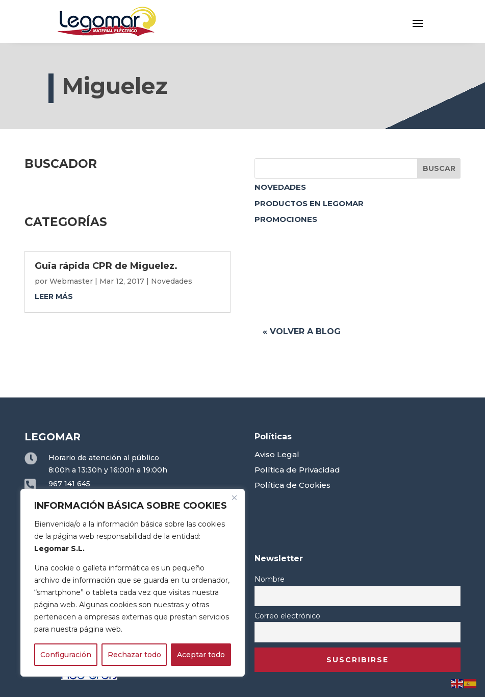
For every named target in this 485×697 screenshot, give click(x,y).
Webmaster (71, 281)
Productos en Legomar (309, 203)
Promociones (285, 219)
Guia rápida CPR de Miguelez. (106, 265)
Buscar (439, 168)
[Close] (234, 497)
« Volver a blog (302, 331)
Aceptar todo (201, 654)
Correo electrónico (287, 615)
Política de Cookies (292, 485)
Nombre (269, 579)
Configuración (65, 654)
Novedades (280, 187)
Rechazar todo (134, 654)
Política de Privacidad (297, 470)
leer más (54, 296)
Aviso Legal (276, 454)
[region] (132, 583)
